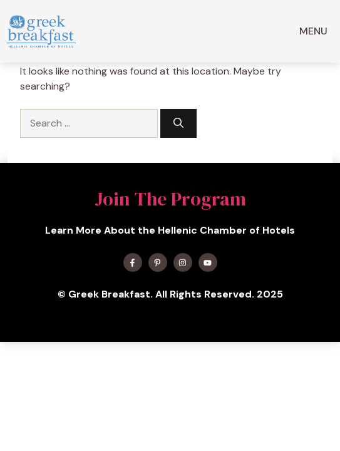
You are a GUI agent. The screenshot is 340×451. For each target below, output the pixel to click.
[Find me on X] (157, 262)
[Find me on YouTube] (207, 262)
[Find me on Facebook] (132, 262)
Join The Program (170, 199)
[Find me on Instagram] (182, 262)
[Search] (178, 123)
